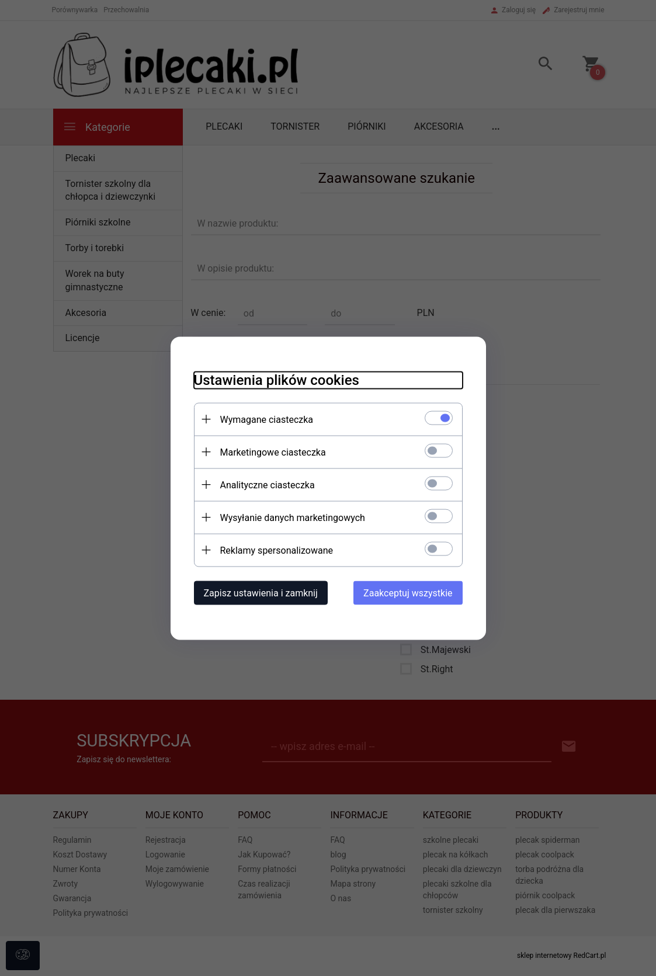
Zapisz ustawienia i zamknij (261, 592)
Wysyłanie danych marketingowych (292, 517)
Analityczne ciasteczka (267, 484)
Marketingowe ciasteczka (273, 451)
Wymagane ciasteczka (267, 419)
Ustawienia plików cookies (276, 379)
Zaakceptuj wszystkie (407, 592)
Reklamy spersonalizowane (276, 549)
